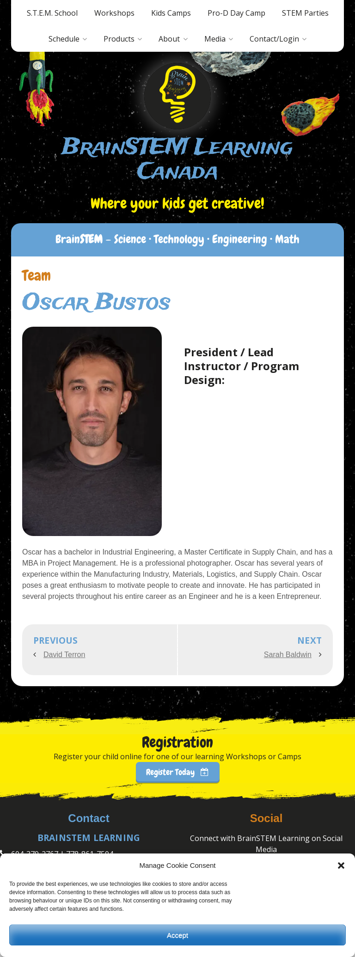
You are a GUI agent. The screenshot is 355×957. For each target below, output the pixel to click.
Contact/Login (274, 39)
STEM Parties (305, 13)
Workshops (114, 13)
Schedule (64, 39)
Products (119, 39)
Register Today (177, 772)
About (169, 39)
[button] (341, 865)
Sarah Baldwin (288, 654)
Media (215, 39)
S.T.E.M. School (52, 13)
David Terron (64, 654)
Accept (177, 935)
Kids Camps (171, 13)
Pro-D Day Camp (236, 13)
